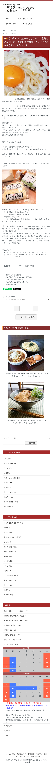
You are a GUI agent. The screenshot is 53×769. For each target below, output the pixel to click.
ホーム (7, 19)
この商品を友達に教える (14, 280)
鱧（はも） (8, 542)
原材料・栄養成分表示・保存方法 (16, 620)
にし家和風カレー (10, 561)
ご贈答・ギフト (9, 571)
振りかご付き (8, 595)
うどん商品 (12, 30)
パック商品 (8, 566)
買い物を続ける (11, 284)
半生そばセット (9, 497)
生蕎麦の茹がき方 (10, 630)
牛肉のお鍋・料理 (10, 547)
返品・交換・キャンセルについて (16, 611)
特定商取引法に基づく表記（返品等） (19, 277)
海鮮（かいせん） (10, 580)
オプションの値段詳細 (13, 275)
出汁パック (8, 487)
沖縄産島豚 (8, 556)
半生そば (7, 590)
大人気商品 (12, 33)
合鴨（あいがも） (10, 551)
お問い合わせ (9, 24)
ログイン (7, 735)
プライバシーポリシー (21, 756)
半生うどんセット (10, 492)
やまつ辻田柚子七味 (11, 502)
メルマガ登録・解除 (11, 644)
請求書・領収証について (12, 625)
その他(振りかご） (10, 506)
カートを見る (25, 24)
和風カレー (8, 482)
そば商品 (7, 473)
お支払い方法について (12, 635)
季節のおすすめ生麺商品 (12, 537)
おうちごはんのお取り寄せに (14, 523)
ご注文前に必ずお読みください (15, 616)
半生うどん (8, 585)
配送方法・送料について (12, 640)
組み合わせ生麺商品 (11, 575)
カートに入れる (26, 317)
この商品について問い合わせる (17, 282)
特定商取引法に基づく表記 (37, 754)
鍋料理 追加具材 (10, 463)
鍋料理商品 (8, 459)
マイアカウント (9, 726)
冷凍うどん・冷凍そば (12, 478)
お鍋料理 (7, 528)
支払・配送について (23, 19)
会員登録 (7, 731)
